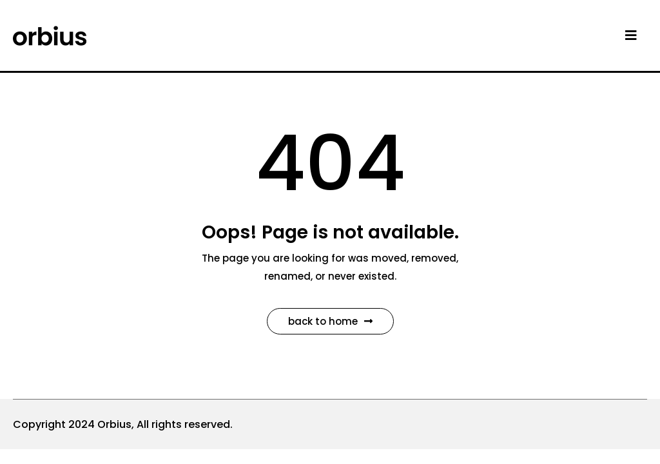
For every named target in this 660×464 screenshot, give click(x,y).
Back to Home (330, 321)
